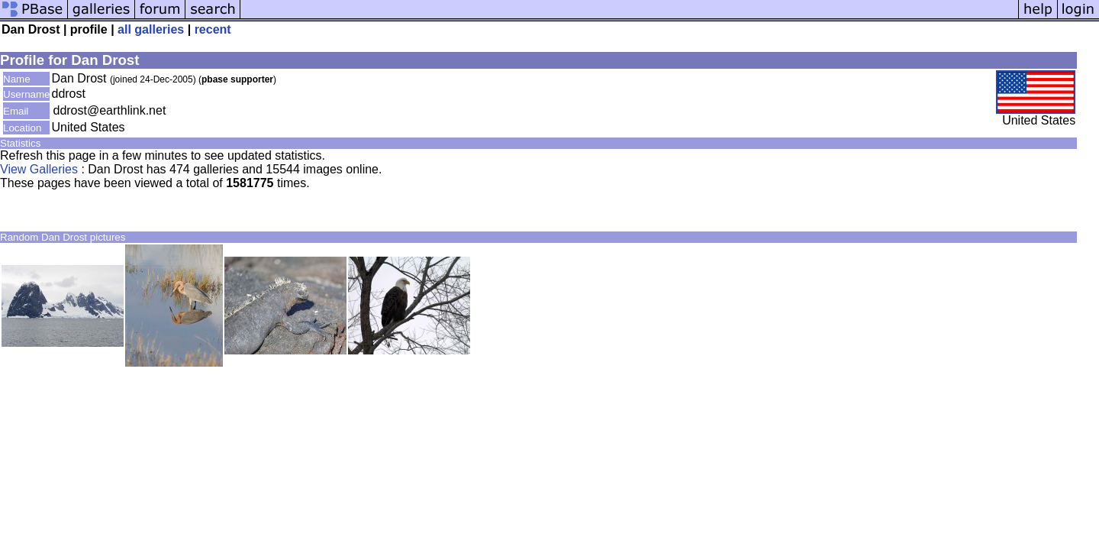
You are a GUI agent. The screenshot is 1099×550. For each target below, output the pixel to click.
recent (213, 29)
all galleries (151, 29)
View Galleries (39, 169)
